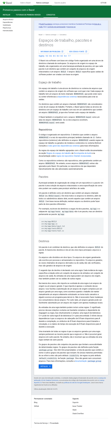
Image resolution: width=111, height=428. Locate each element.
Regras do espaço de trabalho (58, 153)
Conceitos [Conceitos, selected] (50, 15)
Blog (35, 402)
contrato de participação (56, 27)
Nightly (41, 56)
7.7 (69, 56)
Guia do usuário (60, 3)
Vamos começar (50, 35)
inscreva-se (71, 27)
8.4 (58, 56)
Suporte (75, 402)
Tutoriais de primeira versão (28, 15)
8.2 (65, 56)
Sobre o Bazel (25, 3)
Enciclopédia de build (82, 153)
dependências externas (67, 97)
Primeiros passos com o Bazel (18, 10)
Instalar (6, 15)
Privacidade (54, 423)
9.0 (47, 56)
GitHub (103, 3)
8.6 (50, 56)
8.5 (54, 56)
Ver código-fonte (78, 51)
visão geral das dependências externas (64, 146)
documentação (88, 361)
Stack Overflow (78, 413)
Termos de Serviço (41, 423)
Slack (74, 410)
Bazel (40, 35)
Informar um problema (52, 51)
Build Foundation (46, 24)
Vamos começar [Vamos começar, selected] (42, 3)
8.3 (62, 56)
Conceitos (63, 35)
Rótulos (46, 366)
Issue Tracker (77, 406)
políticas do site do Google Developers (77, 382)
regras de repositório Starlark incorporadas (73, 156)
